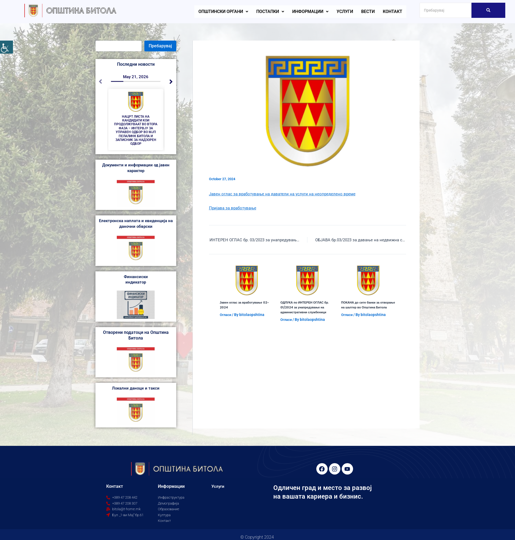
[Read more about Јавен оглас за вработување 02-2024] (247, 281)
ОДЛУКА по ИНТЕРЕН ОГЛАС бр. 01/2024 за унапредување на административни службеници (306, 308)
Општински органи (223, 11)
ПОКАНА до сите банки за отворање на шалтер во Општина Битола (367, 308)
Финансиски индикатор (135, 283)
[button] (223, 11)
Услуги (345, 11)
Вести (368, 11)
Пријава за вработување (234, 207)
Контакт (392, 11)
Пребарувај (160, 45)
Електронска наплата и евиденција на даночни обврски (136, 227)
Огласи (226, 315)
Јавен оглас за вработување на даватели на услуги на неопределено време (286, 193)
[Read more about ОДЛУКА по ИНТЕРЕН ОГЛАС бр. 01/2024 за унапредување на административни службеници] (307, 281)
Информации (310, 11)
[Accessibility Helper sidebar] (6, 47)
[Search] (445, 10)
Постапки (270, 11)
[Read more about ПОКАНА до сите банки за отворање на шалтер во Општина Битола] (368, 281)
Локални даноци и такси (136, 392)
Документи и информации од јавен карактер (136, 171)
